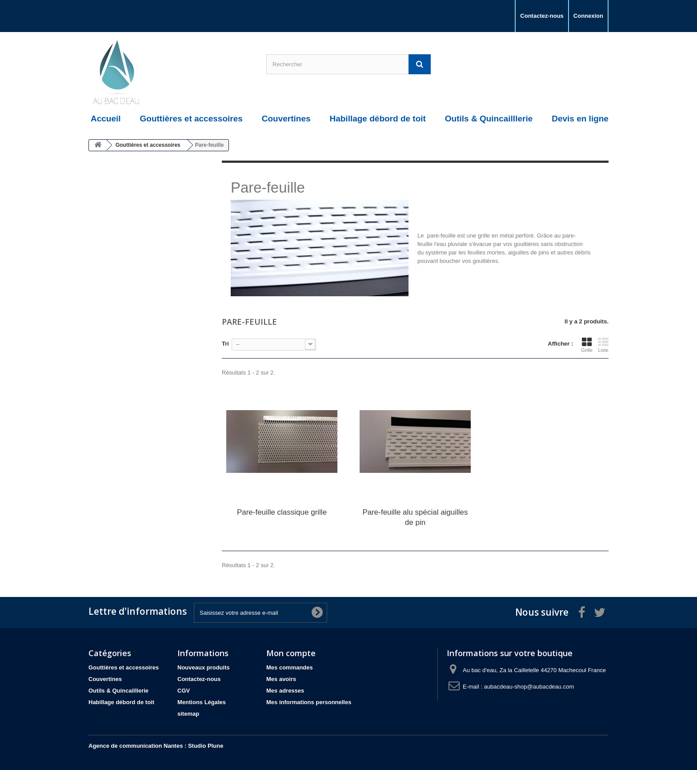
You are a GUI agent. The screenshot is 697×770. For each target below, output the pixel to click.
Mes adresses (285, 690)
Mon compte (291, 653)
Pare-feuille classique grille (282, 512)
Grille (587, 345)
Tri (225, 343)
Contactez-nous (542, 15)
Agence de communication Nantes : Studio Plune (155, 745)
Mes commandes (289, 667)
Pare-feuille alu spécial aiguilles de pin (415, 517)
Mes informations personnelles (308, 702)
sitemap (188, 713)
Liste (603, 345)
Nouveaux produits (203, 667)
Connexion (588, 15)
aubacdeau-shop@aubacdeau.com (529, 686)
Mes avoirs (281, 679)
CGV (183, 690)
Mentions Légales (201, 702)
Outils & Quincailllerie (118, 690)
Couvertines (105, 679)
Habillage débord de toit (121, 702)
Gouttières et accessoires (123, 667)
